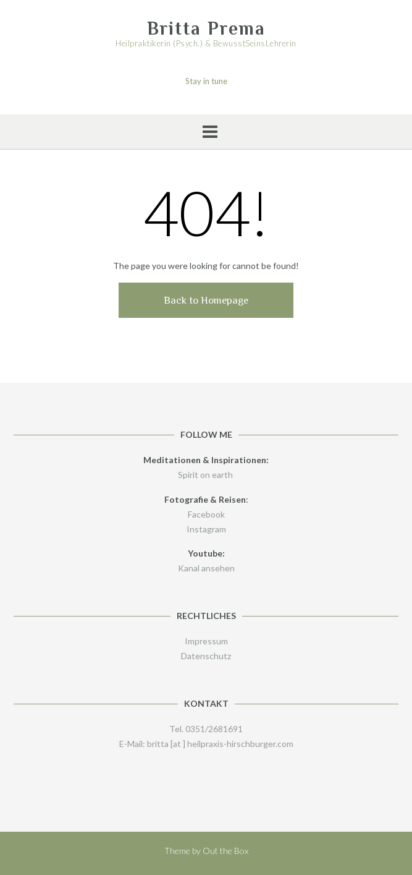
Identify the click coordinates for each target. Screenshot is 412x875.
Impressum (206, 641)
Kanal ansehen (206, 568)
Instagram (206, 529)
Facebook (206, 514)
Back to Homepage (206, 300)
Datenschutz (206, 656)
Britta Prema (206, 28)
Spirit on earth (206, 474)
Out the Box (225, 850)
